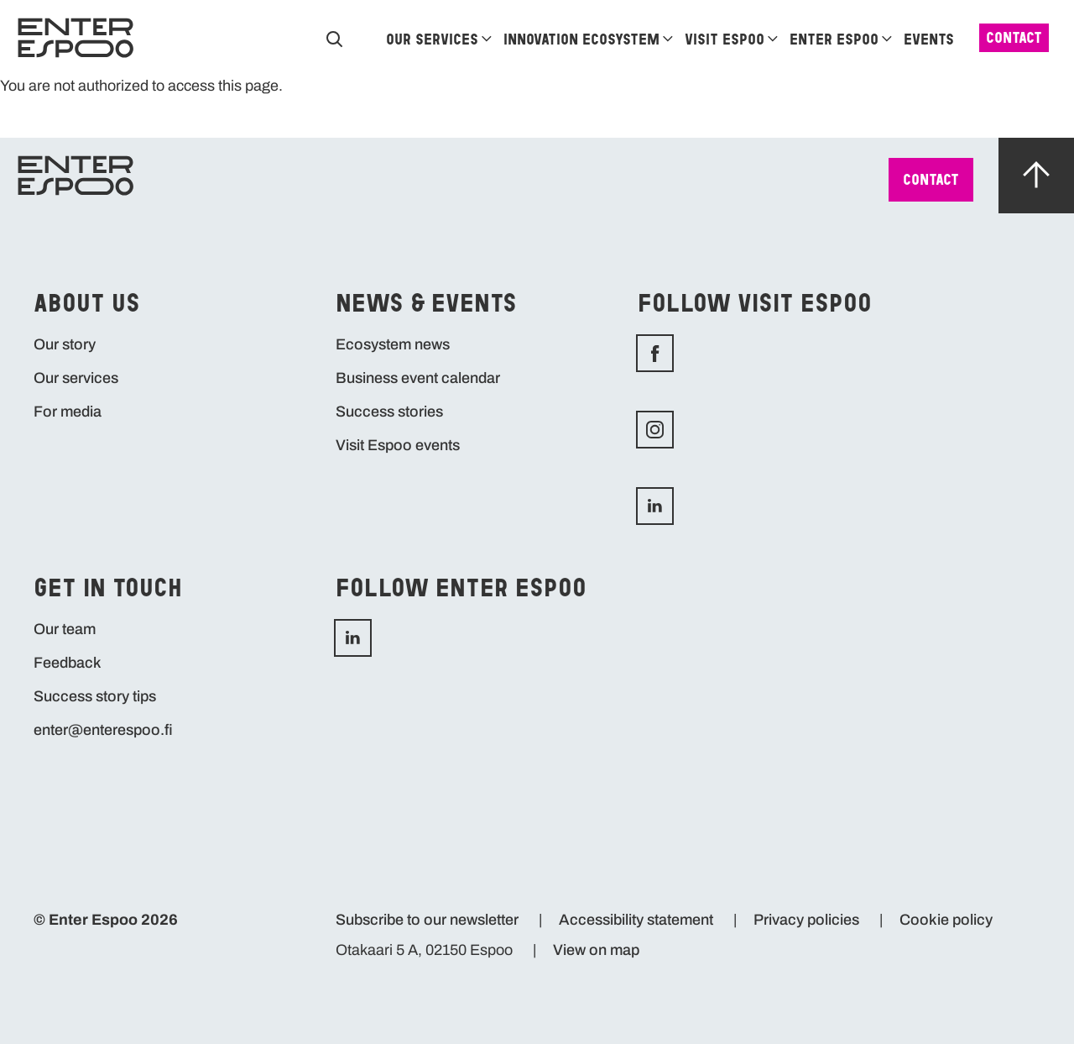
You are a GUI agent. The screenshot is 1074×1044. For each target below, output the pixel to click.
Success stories (389, 411)
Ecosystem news (393, 344)
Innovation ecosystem (581, 39)
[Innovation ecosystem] (668, 37)
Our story (65, 344)
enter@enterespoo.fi (103, 729)
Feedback (68, 662)
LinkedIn (487, 638)
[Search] (334, 37)
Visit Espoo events (398, 445)
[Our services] (486, 37)
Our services (432, 39)
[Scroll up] (1036, 178)
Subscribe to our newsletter (427, 919)
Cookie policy (946, 919)
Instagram (789, 430)
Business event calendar (418, 378)
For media (68, 411)
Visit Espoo (724, 39)
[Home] (76, 38)
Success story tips (95, 696)
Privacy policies (806, 919)
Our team (65, 629)
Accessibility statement (636, 919)
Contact (1014, 37)
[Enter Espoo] (886, 37)
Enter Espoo (834, 39)
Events (929, 39)
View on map (596, 950)
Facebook (789, 353)
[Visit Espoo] (772, 37)
